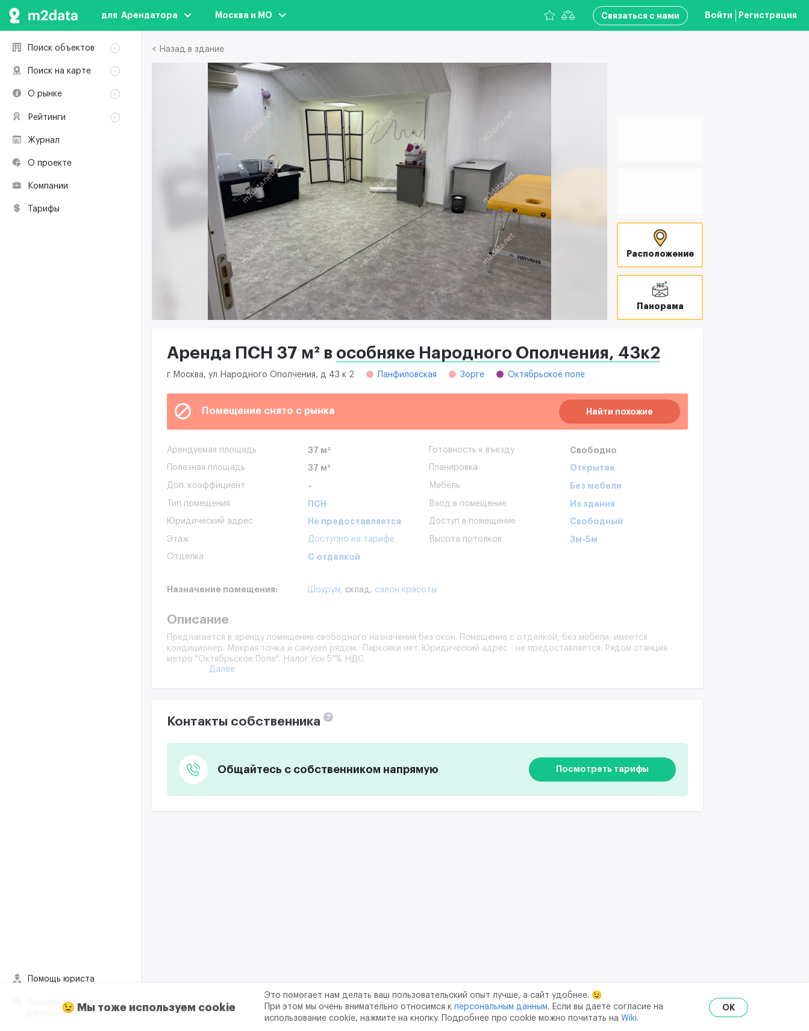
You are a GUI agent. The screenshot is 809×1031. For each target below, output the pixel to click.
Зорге (472, 375)
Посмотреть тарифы (602, 769)
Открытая (592, 467)
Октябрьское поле (546, 375)
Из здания (592, 504)
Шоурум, (326, 590)
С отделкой (334, 557)
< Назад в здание (188, 49)
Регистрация (768, 15)
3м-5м (584, 539)
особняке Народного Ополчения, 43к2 (498, 353)
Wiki (629, 1018)
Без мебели (596, 485)
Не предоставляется (354, 521)
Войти (718, 15)
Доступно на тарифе (351, 539)
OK (728, 1007)
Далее (222, 669)
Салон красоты (406, 590)
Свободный (596, 521)
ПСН (317, 504)
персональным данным (501, 1007)
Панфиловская (407, 375)
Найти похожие (619, 411)
